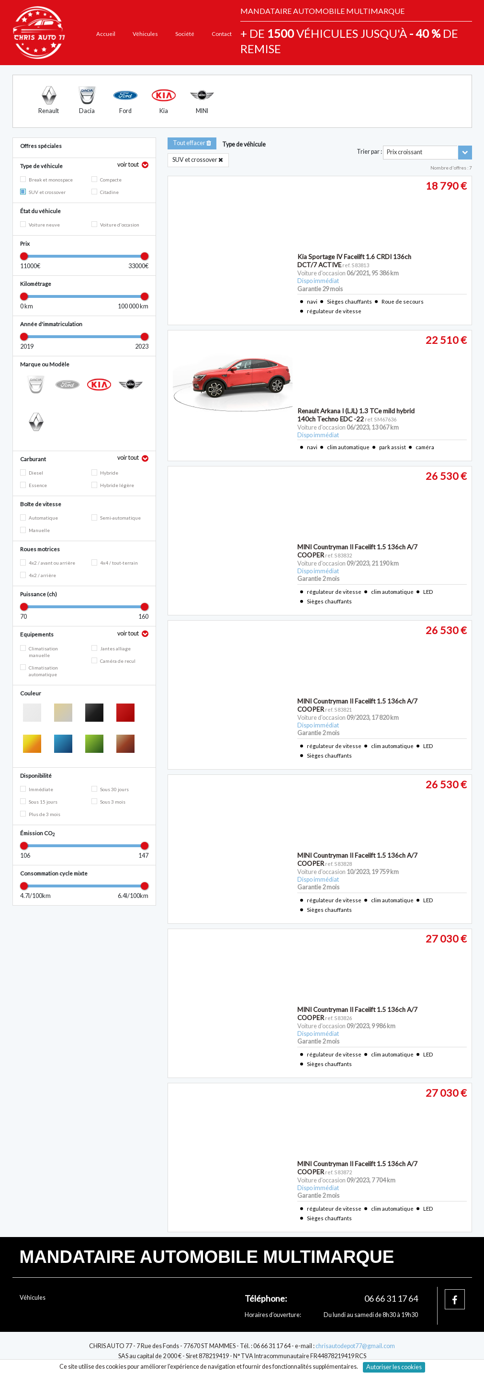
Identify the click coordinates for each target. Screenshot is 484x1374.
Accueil (105, 33)
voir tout (128, 164)
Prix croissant (404, 152)
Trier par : (369, 151)
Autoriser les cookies (394, 1367)
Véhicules (145, 33)
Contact (222, 33)
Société (184, 33)
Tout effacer (192, 143)
